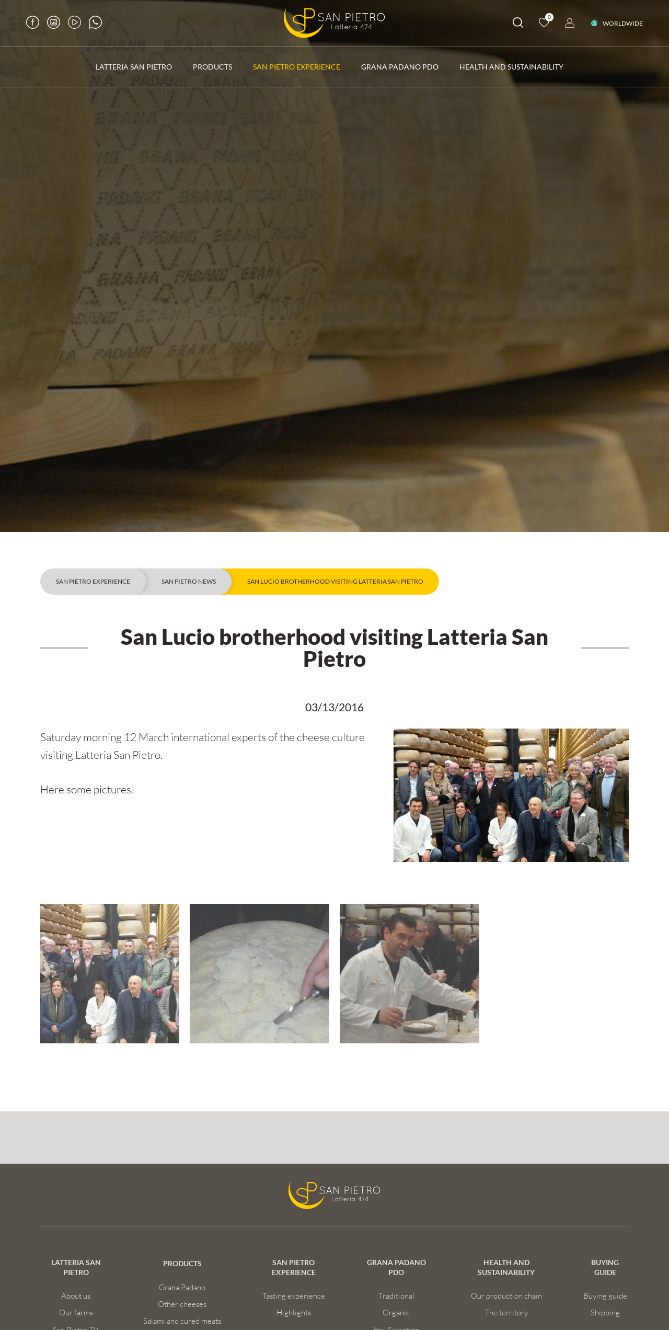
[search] (518, 24)
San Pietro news (189, 581)
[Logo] (334, 23)
